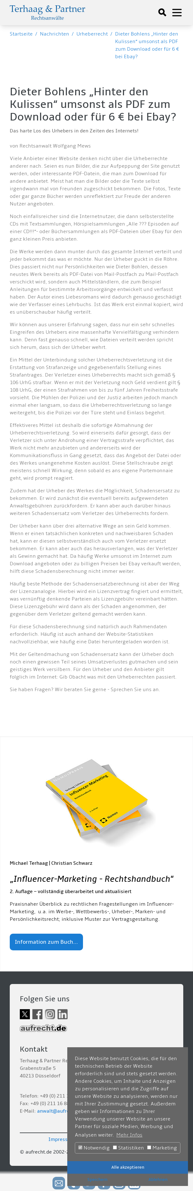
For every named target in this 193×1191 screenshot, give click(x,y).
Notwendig (94, 1148)
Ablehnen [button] (158, 1179)
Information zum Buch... (46, 942)
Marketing (162, 1148)
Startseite (21, 34)
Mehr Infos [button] (129, 1135)
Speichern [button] (97, 1179)
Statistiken (128, 1148)
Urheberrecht (92, 34)
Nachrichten (54, 34)
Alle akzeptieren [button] (127, 1167)
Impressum (61, 1139)
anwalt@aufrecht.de (60, 1111)
